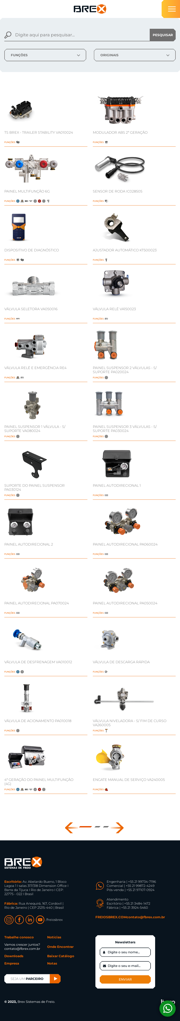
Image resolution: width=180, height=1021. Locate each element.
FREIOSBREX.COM (111, 917)
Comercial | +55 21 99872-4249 (130, 886)
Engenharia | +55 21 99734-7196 (131, 882)
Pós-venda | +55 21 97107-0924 (130, 890)
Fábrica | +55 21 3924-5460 (127, 907)
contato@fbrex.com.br (146, 917)
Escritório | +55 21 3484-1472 (128, 903)
